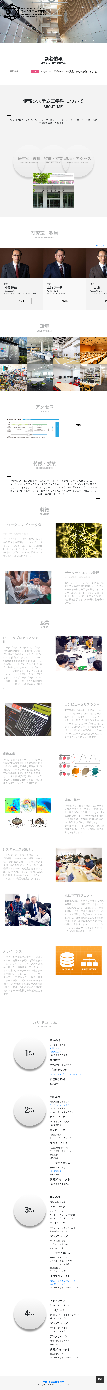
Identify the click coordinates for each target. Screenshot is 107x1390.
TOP (100, 1379)
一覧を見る (99, 246)
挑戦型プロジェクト (58, 1284)
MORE (21, 301)
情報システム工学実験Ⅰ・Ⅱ (62, 1281)
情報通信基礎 (56, 1051)
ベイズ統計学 (56, 1171)
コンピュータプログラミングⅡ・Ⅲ (65, 1074)
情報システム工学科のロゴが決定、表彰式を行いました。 (69, 71)
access (82, 425)
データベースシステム (59, 1105)
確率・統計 (55, 1048)
